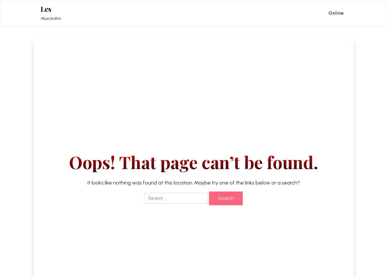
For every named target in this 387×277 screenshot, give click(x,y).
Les (45, 9)
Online (336, 13)
